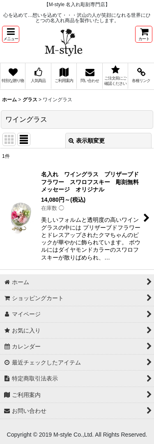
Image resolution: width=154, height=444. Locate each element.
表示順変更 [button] (87, 140)
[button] (10, 34)
